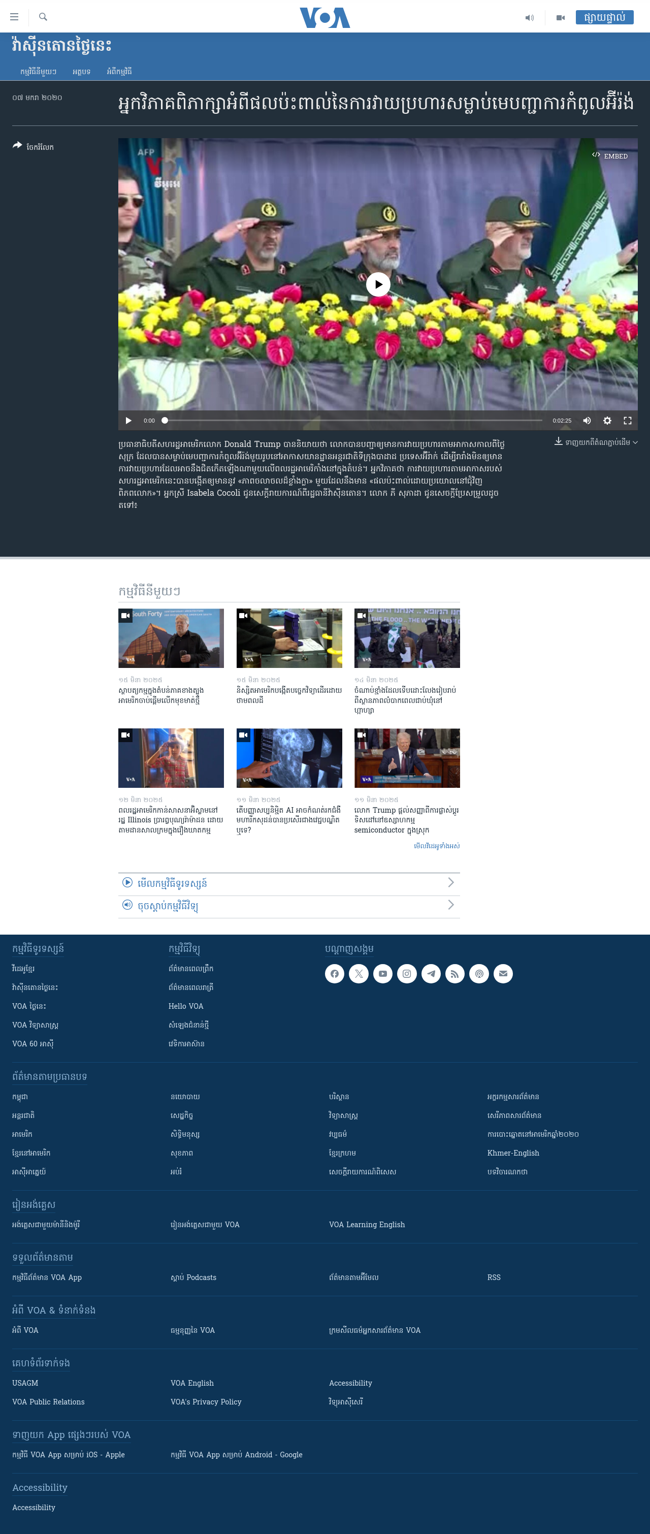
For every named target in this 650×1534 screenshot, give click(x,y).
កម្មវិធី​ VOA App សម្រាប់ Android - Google (237, 1455)
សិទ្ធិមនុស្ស (185, 1135)
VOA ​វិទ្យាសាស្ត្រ (35, 1025)
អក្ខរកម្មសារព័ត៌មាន (513, 1097)
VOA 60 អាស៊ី (33, 1044)
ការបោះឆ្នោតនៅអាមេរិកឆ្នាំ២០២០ (533, 1135)
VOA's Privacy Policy (206, 1402)
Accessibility (350, 1384)
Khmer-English (513, 1153)
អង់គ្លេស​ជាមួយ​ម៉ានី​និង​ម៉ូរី (46, 1225)
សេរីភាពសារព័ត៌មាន (515, 1116)
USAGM (25, 1384)
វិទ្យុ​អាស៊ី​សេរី (346, 1402)
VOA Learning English (367, 1225)
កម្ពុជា (20, 1097)
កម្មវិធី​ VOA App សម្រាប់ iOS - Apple (68, 1455)
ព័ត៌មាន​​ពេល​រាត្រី (191, 988)
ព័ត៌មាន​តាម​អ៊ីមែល (354, 1278)
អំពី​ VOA (25, 1331)
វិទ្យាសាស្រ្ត (343, 1116)
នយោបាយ (185, 1097)
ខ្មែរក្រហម (342, 1153)
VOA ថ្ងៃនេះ (29, 1007)
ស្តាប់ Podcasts (193, 1278)
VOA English (192, 1384)
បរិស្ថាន (339, 1097)
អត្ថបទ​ (82, 72)
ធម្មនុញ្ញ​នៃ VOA (193, 1331)
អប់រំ (176, 1172)
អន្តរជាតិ (23, 1116)
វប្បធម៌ (338, 1135)
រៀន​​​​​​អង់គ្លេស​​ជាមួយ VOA (205, 1225)
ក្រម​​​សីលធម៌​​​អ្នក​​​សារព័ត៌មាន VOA (375, 1331)
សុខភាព (182, 1153)
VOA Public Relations (48, 1402)
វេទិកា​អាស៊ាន (187, 1044)
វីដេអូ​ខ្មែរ (23, 969)
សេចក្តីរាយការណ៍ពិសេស (363, 1172)
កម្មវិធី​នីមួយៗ (38, 72)
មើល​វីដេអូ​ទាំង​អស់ (437, 846)
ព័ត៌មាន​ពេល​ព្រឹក (191, 969)
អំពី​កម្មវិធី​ (119, 72)
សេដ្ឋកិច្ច (182, 1116)
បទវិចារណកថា (508, 1172)
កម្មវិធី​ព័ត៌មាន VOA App (47, 1278)
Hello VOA (186, 1007)
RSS (494, 1278)
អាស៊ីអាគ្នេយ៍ (29, 1172)
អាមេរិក (22, 1135)
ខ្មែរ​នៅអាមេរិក (31, 1153)
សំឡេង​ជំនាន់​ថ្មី (189, 1025)
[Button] (33, 148)
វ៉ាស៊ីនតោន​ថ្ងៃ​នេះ (35, 988)
